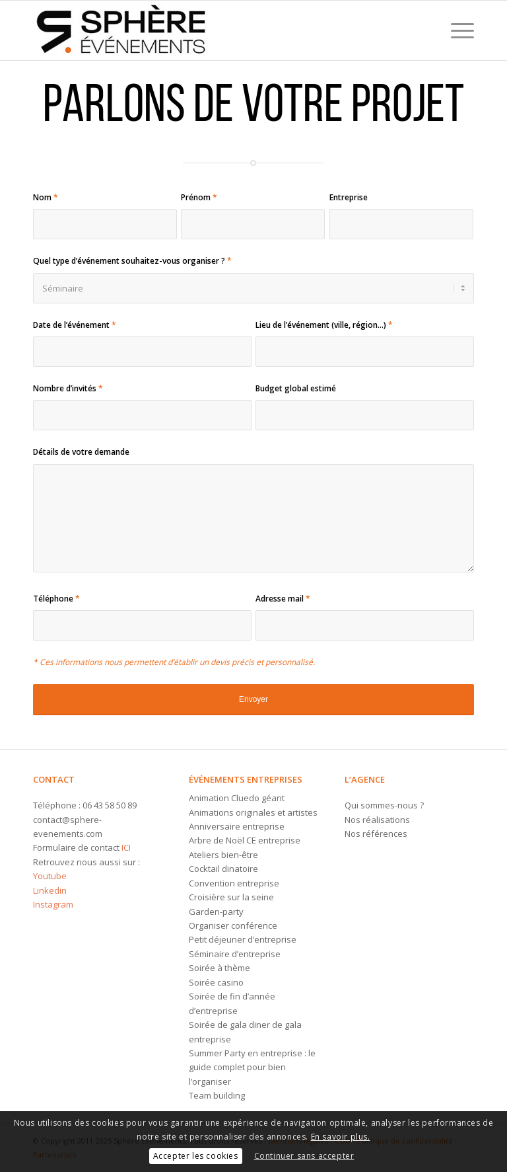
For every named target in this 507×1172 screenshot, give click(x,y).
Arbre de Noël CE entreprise (244, 840)
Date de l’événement (74, 325)
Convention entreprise (234, 883)
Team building (217, 1095)
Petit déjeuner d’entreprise (242, 939)
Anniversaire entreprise (237, 826)
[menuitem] (456, 30)
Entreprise (348, 197)
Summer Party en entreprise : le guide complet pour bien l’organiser (252, 1067)
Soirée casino (216, 982)
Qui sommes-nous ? (384, 805)
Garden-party (216, 912)
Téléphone (56, 598)
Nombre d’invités (68, 388)
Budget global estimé (295, 388)
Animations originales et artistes (253, 812)
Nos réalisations (377, 820)
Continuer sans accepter (304, 1155)
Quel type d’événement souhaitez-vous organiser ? (132, 260)
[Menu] (456, 30)
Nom (45, 197)
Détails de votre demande (81, 451)
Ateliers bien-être (223, 855)
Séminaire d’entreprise (235, 954)
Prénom (199, 197)
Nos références (376, 834)
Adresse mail (282, 598)
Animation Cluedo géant (237, 798)
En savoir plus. (340, 1136)
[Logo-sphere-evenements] (121, 30)
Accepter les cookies (195, 1155)
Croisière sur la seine (231, 897)
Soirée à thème (219, 968)
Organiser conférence (233, 925)
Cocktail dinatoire (223, 869)
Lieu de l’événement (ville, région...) (324, 325)
